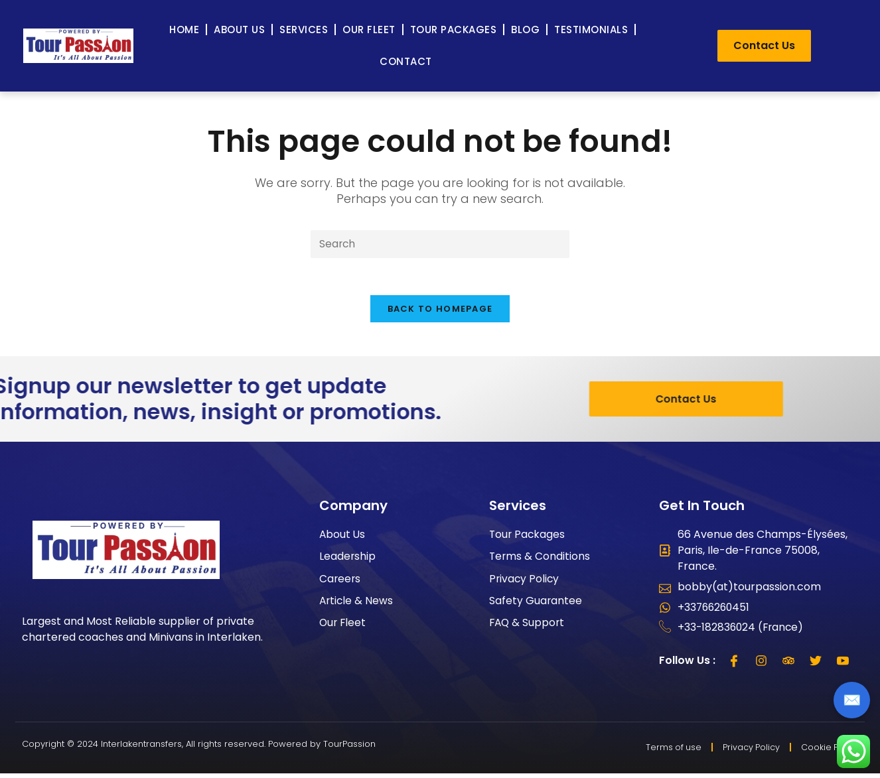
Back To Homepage (440, 312)
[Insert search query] (440, 244)
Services (303, 29)
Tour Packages (453, 29)
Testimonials (591, 29)
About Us (239, 29)
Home (184, 29)
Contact (406, 61)
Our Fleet (369, 29)
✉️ (852, 700)
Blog (525, 29)
